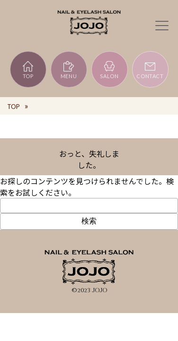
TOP (28, 69)
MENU (69, 69)
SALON (109, 69)
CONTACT (150, 69)
